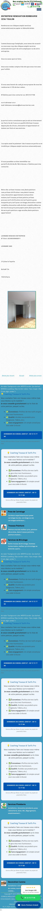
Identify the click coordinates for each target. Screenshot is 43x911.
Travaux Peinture (16, 525)
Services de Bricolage (18, 539)
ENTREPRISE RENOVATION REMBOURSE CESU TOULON (19, 18)
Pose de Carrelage (16, 511)
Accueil (21, 375)
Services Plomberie (17, 804)
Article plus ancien (35, 375)
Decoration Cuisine (16, 881)
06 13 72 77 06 (28, 897)
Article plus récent (8, 375)
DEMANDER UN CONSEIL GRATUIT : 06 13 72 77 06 (21, 435)
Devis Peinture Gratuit (28, 905)
